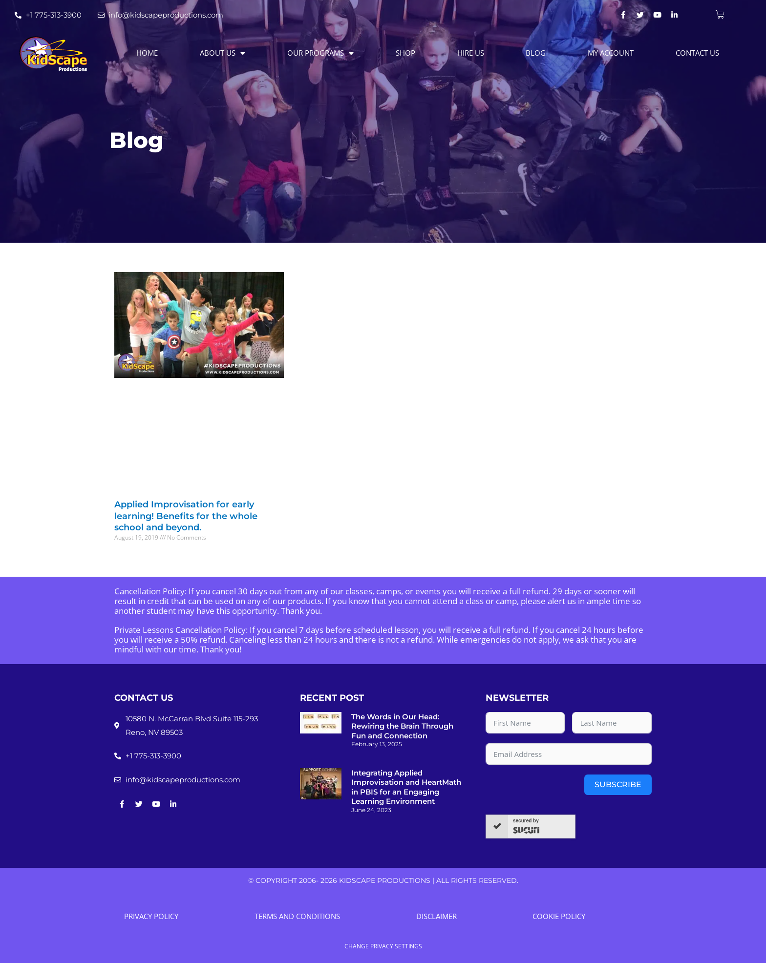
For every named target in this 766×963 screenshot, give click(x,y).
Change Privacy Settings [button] (383, 946)
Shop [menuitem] (405, 53)
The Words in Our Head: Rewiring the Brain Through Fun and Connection (402, 726)
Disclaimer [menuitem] (436, 916)
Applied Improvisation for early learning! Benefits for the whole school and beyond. (185, 516)
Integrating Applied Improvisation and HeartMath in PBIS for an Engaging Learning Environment (406, 787)
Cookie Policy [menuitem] (558, 916)
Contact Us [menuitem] (697, 53)
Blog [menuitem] (536, 53)
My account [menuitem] (611, 53)
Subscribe (618, 784)
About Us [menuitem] (222, 53)
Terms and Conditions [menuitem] (297, 916)
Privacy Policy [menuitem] (151, 916)
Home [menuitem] (147, 53)
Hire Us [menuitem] (470, 53)
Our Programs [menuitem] (320, 53)
